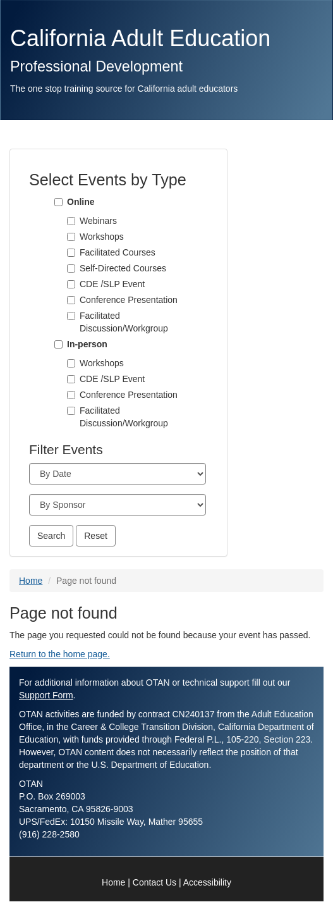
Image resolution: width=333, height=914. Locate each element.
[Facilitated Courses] (71, 253)
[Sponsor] (117, 505)
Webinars (98, 221)
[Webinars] (71, 221)
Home (30, 581)
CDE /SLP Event (112, 284)
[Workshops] (71, 237)
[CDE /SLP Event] (71, 284)
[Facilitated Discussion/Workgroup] (71, 316)
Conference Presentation (129, 300)
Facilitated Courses (117, 252)
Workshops (102, 237)
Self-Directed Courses (123, 268)
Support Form (46, 695)
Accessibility (207, 882)
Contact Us (154, 882)
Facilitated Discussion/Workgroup (124, 322)
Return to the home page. (59, 654)
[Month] (117, 474)
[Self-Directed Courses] (71, 268)
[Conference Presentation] (71, 300)
